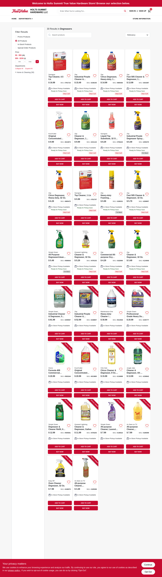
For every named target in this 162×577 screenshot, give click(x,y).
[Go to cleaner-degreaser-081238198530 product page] (85, 256)
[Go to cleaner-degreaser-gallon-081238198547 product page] (85, 427)
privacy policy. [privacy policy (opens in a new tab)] (14, 570)
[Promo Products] (16, 37)
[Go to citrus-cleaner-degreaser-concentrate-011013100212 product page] (111, 370)
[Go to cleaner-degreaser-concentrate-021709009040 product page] (85, 138)
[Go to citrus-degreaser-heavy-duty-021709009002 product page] (59, 197)
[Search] (125, 11)
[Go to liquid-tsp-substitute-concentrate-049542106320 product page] (111, 138)
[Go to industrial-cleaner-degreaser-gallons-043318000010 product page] (59, 314)
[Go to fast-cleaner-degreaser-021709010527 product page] (137, 78)
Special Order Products (27, 47)
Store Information (141, 19)
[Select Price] (37, 61)
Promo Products (24, 36)
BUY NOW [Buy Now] (59, 105)
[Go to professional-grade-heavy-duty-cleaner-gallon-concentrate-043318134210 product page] (137, 314)
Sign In (132, 11)
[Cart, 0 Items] (149, 11)
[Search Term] (93, 11)
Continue (148, 565)
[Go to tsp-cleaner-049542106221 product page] (59, 78)
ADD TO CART (60, 99)
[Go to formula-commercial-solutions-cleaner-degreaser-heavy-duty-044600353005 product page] (59, 370)
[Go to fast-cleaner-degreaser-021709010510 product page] (137, 197)
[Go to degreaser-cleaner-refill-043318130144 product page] (59, 427)
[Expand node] (16, 72)
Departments (25, 19)
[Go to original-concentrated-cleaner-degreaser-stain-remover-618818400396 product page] (85, 370)
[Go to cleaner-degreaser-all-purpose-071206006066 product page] (137, 370)
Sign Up (142, 11)
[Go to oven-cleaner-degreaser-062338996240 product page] (59, 483)
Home (14, 19)
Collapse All (19, 68)
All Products (22, 41)
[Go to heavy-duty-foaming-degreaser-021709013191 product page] (111, 197)
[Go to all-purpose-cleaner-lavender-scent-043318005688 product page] (111, 427)
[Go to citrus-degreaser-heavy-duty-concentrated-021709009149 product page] (111, 78)
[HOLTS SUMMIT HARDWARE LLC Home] (20, 11)
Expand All (28, 68)
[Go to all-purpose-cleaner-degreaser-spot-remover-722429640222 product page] (137, 427)
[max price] (30, 61)
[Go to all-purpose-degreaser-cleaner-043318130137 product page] (59, 256)
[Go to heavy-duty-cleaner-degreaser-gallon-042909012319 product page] (111, 314)
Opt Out (148, 572)
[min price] (19, 61)
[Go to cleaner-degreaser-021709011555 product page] (137, 256)
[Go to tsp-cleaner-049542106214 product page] (85, 197)
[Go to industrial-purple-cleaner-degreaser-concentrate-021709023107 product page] (85, 78)
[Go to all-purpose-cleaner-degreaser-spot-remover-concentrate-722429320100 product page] (85, 483)
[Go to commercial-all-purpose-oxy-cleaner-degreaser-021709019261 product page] (111, 256)
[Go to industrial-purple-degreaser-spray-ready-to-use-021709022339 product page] (137, 138)
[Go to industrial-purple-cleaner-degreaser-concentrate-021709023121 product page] (85, 314)
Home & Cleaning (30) (25, 72)
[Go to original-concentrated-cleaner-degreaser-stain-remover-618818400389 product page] (59, 138)
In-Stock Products (25, 44)
